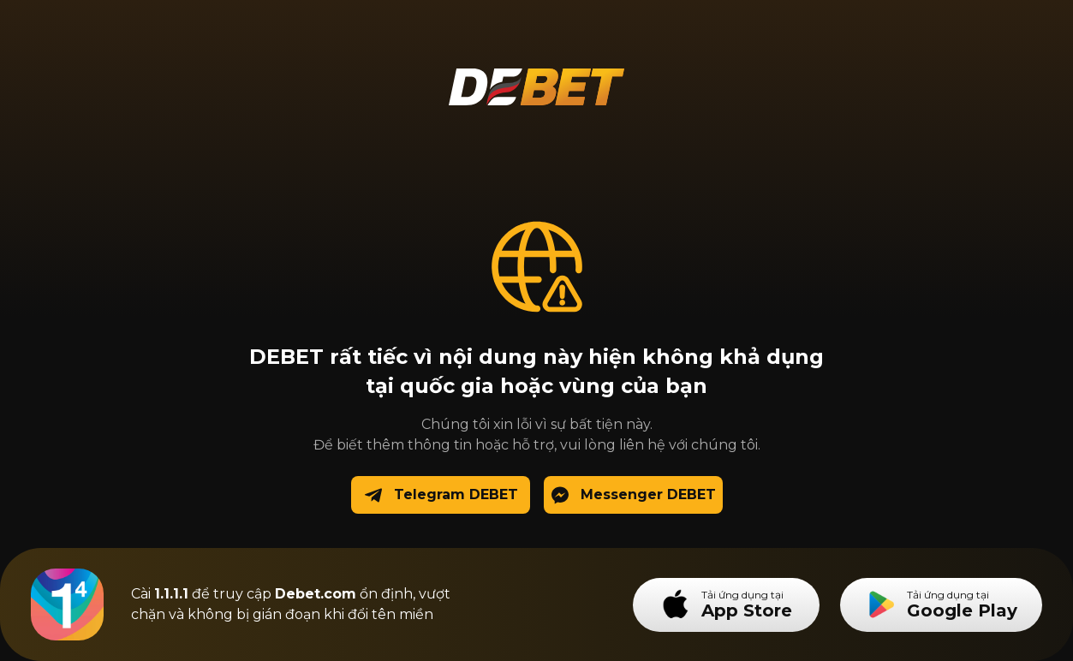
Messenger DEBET (633, 495)
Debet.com (315, 594)
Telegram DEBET (440, 495)
